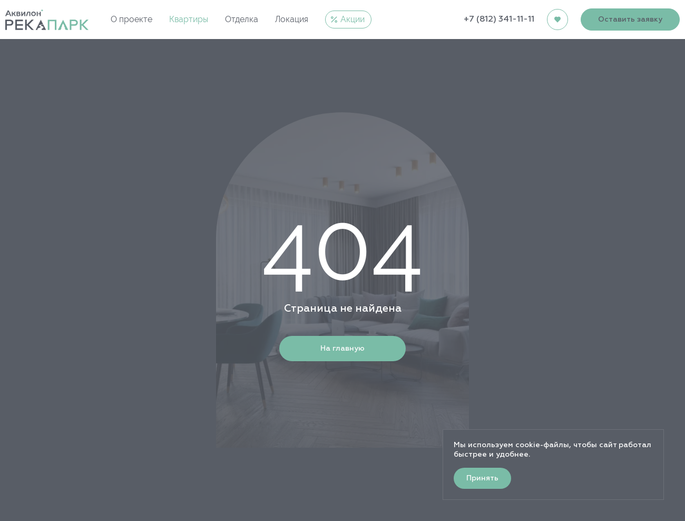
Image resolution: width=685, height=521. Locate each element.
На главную (342, 348)
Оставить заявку (630, 19)
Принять (482, 478)
